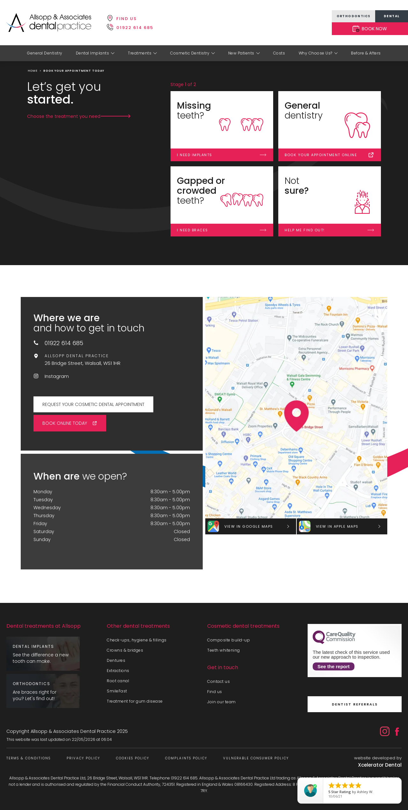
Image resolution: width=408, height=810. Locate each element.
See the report (333, 666)
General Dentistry (44, 53)
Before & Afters (366, 53)
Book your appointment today (73, 71)
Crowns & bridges (125, 650)
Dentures (116, 660)
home (33, 71)
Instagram (57, 376)
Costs (279, 53)
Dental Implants (92, 53)
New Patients (241, 53)
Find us (214, 691)
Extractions (118, 670)
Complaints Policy (186, 758)
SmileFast (117, 691)
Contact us (218, 681)
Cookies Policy (132, 758)
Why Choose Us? (315, 53)
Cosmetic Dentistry (189, 53)
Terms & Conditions (28, 758)
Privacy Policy (83, 758)
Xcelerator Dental (380, 765)
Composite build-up (228, 640)
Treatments (139, 53)
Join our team (221, 702)
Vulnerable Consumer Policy (256, 758)
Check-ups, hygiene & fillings (137, 640)
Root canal (118, 680)
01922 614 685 (64, 343)
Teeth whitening (223, 650)
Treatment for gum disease (135, 701)
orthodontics (354, 16)
